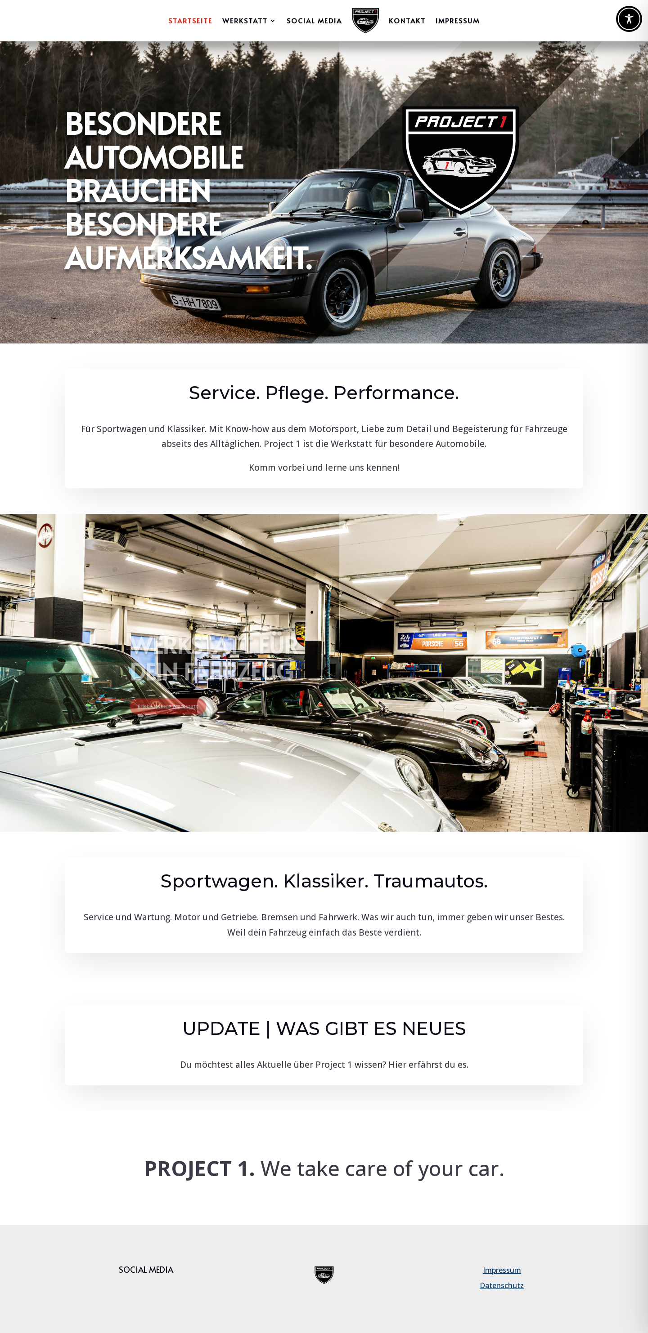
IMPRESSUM (458, 20)
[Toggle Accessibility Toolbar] (629, 19)
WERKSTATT (245, 20)
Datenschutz (502, 1285)
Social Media (314, 20)
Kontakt (407, 20)
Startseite (190, 20)
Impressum (502, 1270)
